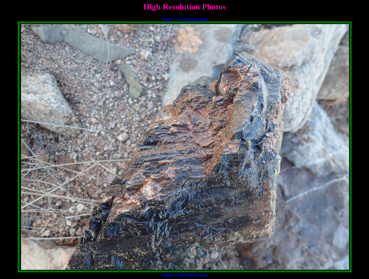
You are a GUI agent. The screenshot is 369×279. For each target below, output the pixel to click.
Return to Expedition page (184, 19)
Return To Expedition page (184, 274)
